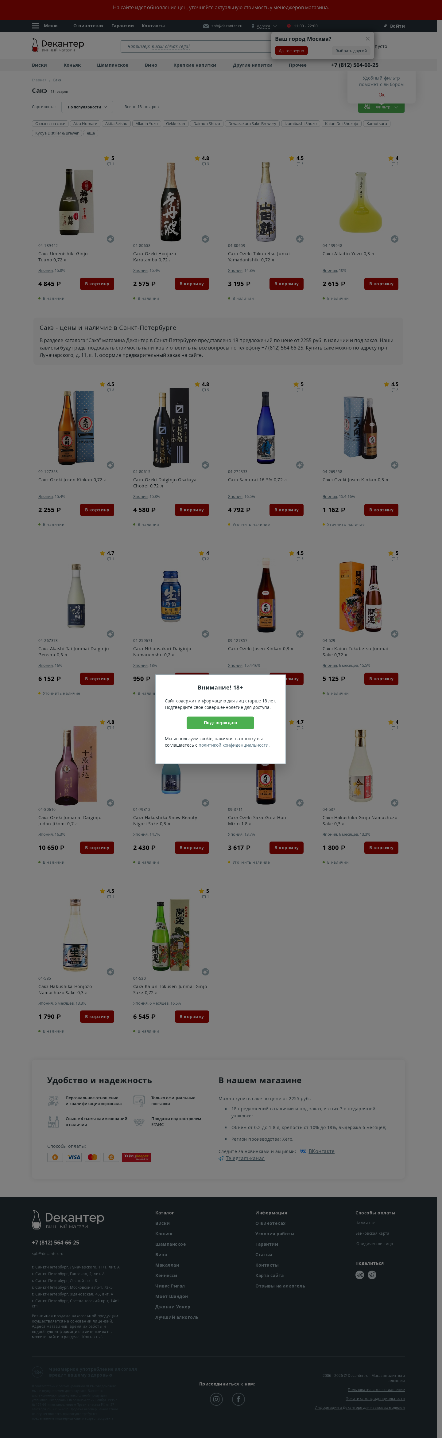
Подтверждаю (220, 722)
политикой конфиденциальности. (234, 745)
